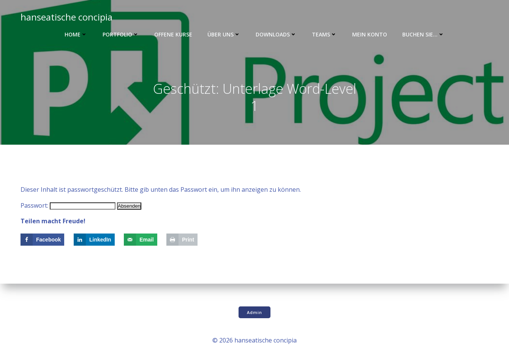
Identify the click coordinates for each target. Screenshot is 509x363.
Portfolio (121, 34)
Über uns (223, 34)
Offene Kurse (173, 34)
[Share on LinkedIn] (94, 240)
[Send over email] (140, 240)
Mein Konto (369, 34)
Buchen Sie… (423, 34)
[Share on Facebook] (42, 240)
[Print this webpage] (182, 240)
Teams (324, 34)
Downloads (276, 34)
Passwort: (68, 205)
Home (76, 34)
